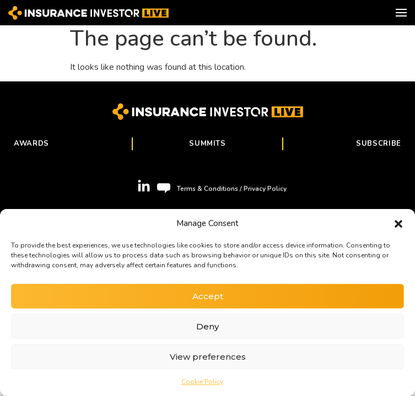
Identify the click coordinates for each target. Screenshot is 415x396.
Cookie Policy (202, 381)
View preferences (208, 356)
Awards (31, 143)
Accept (207, 296)
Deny (207, 326)
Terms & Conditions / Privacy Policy (232, 188)
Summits (207, 143)
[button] (398, 223)
